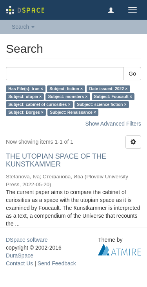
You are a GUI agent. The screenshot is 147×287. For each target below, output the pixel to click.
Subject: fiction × (66, 88)
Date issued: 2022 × (108, 88)
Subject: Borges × (26, 112)
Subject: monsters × (68, 96)
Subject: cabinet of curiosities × (39, 104)
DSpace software (27, 240)
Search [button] (23, 27)
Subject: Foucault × (113, 96)
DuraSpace (19, 255)
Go (132, 73)
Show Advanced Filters (113, 123)
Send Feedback (57, 263)
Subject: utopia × (25, 96)
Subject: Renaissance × (73, 112)
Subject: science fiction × (101, 104)
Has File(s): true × (25, 88)
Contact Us (19, 263)
